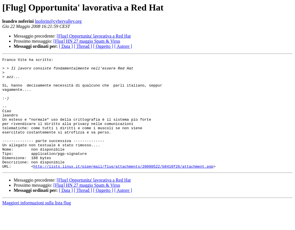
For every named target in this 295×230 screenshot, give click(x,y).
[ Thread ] (83, 46)
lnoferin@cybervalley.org (58, 21)
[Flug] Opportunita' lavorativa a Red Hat (94, 36)
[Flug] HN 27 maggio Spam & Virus (87, 41)
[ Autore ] (123, 46)
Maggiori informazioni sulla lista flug (36, 225)
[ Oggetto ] (103, 46)
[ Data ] (66, 46)
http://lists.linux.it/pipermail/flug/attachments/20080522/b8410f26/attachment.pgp (123, 188)
